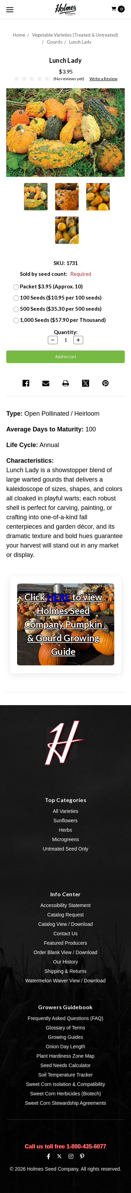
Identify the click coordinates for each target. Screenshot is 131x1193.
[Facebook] (48, 1156)
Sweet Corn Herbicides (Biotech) (65, 1093)
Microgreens (65, 839)
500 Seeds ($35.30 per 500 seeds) (61, 308)
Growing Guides (65, 1037)
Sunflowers (65, 820)
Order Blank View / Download (65, 952)
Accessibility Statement (66, 905)
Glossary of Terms (65, 1027)
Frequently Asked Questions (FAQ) (65, 1018)
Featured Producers (65, 943)
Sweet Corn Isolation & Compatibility (65, 1084)
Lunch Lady (80, 42)
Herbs (65, 830)
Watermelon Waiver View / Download (66, 980)
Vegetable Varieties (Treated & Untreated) (75, 35)
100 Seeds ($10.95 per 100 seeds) (61, 297)
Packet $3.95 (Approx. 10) (51, 286)
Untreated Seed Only (65, 849)
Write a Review (103, 78)
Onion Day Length (65, 1046)
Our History (65, 962)
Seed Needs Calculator (66, 1065)
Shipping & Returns (65, 971)
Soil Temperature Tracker (65, 1075)
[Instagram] (70, 1156)
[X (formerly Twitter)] (59, 1156)
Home (19, 35)
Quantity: (66, 332)
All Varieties (65, 811)
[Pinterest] (82, 1156)
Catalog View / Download (65, 924)
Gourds (54, 42)
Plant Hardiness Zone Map (66, 1056)
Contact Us (65, 933)
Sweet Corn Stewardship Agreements (65, 1103)
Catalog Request (65, 915)
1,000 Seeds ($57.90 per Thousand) (63, 320)
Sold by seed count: (55, 274)
